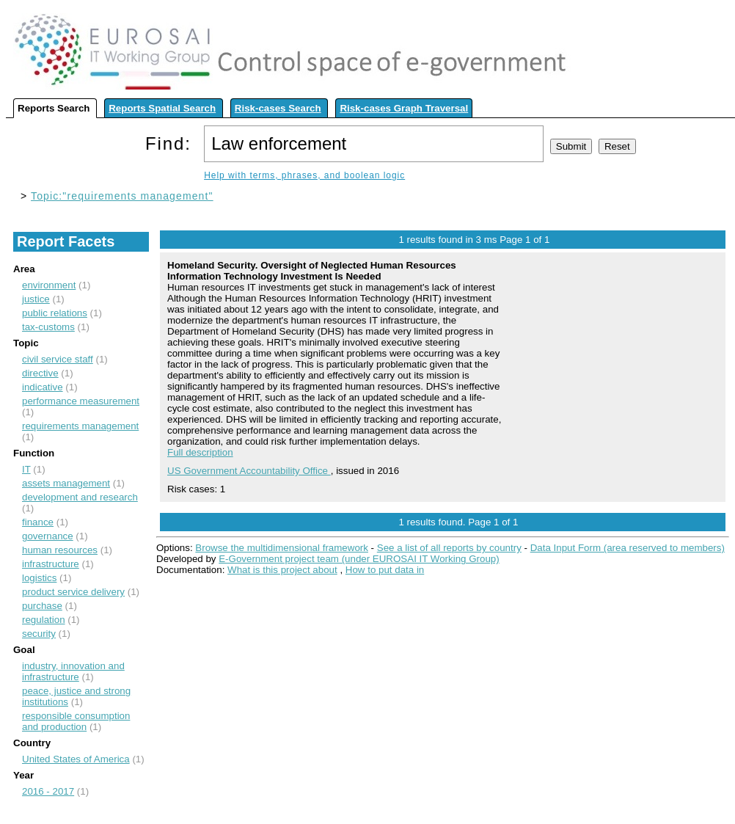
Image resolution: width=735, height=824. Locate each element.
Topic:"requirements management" (122, 196)
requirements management (80, 425)
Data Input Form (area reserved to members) (627, 547)
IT (26, 469)
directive (40, 373)
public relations (54, 312)
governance (47, 536)
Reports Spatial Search (162, 108)
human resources (60, 549)
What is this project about (282, 569)
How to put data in (384, 569)
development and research (80, 497)
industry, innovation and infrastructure (73, 671)
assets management (66, 483)
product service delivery (73, 591)
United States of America (76, 759)
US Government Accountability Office (249, 470)
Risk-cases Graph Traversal (404, 108)
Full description (200, 452)
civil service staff (57, 359)
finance (38, 522)
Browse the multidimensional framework (281, 547)
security (39, 633)
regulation (43, 619)
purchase (42, 605)
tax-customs (48, 326)
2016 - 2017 (48, 791)
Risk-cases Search (278, 108)
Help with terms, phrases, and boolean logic (304, 175)
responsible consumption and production (76, 721)
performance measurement (80, 400)
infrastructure (50, 563)
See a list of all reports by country (449, 547)
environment (49, 285)
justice (36, 299)
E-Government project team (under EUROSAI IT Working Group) (359, 558)
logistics (39, 577)
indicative (42, 387)
